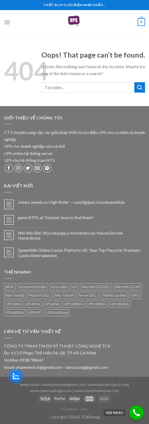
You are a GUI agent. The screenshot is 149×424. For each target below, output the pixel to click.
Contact (69, 409)
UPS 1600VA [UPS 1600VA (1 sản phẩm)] (96, 304)
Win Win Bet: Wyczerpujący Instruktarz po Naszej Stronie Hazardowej (70, 235)
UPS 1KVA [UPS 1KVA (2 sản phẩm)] (13, 304)
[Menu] (7, 22)
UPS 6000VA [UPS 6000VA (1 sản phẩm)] (15, 312)
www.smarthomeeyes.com (96, 390)
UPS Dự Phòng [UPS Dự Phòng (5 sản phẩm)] (57, 312)
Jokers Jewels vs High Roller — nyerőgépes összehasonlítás (71, 202)
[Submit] (139, 87)
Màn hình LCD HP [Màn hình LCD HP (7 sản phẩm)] (127, 287)
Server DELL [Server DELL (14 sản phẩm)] (87, 295)
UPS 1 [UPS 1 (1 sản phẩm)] (135, 295)
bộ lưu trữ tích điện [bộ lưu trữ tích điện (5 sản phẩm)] (32, 287)
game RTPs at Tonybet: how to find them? (56, 217)
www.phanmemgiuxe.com (63, 384)
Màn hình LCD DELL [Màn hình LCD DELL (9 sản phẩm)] (96, 287)
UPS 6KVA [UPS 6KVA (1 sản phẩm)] (52, 304)
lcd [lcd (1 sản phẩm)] (74, 287)
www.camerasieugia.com (50, 390)
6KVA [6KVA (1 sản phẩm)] (10, 287)
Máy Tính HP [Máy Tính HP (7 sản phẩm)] (64, 295)
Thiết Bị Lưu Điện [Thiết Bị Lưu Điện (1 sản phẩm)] (113, 295)
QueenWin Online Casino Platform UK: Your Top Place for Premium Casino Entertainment (79, 253)
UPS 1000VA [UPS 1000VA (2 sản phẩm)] (73, 304)
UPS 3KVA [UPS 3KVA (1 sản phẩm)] (32, 304)
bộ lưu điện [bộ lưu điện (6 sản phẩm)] (59, 287)
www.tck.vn (30, 384)
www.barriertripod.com (108, 384)
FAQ (84, 409)
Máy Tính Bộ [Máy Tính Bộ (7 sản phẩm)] (15, 295)
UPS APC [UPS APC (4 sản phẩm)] (35, 312)
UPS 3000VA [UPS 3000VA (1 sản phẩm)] (120, 304)
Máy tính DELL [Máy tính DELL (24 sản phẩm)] (39, 295)
